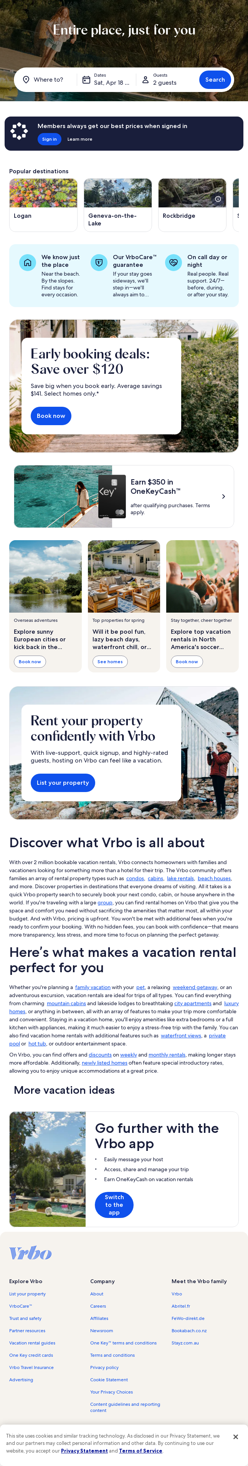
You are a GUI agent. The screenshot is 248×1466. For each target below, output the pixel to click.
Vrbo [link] (177, 1294)
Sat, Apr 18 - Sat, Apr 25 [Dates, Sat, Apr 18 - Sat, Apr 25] (115, 83)
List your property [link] (27, 1294)
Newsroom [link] (101, 1331)
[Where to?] (47, 80)
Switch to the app (114, 1204)
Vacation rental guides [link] (32, 1343)
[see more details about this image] (218, 199)
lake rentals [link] (180, 878)
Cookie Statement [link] (109, 1380)
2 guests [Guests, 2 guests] (165, 83)
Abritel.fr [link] (181, 1306)
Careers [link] (98, 1306)
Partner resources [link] (27, 1331)
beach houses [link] (214, 878)
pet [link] (140, 987)
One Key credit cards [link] (31, 1355)
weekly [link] (128, 1054)
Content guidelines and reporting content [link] (125, 1407)
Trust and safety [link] (25, 1318)
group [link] (105, 902)
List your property (63, 782)
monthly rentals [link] (167, 1054)
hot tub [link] (37, 1043)
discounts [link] (100, 1054)
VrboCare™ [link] (20, 1306)
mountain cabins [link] (66, 1003)
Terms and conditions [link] (112, 1355)
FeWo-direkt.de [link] (188, 1318)
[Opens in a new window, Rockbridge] (192, 205)
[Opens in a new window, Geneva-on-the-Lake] (118, 205)
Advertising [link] (21, 1380)
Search (215, 79)
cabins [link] (155, 878)
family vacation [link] (93, 987)
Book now (51, 415)
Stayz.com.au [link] (185, 1343)
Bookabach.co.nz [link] (189, 1331)
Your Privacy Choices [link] (111, 1392)
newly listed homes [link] (104, 1062)
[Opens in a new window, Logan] (43, 205)
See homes (110, 661)
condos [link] (135, 878)
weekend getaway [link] (195, 987)
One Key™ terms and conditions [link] (123, 1343)
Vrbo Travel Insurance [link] (31, 1367)
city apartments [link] (193, 1003)
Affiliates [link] (99, 1318)
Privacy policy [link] (104, 1367)
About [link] (96, 1294)
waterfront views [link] (181, 1035)
